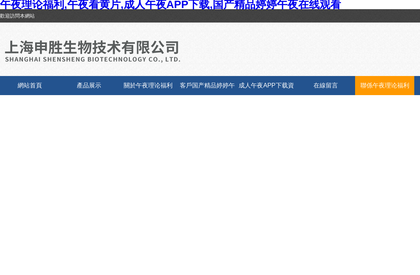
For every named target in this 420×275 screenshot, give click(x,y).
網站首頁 (30, 85)
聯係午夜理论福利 (384, 85)
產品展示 (89, 85)
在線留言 (325, 85)
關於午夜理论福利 (148, 85)
